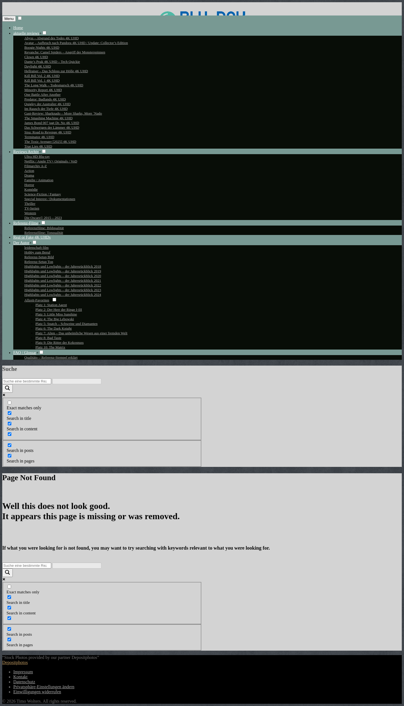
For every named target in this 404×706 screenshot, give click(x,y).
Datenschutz (24, 681)
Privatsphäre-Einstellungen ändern (43, 686)
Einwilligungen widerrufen (37, 691)
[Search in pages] (9, 455)
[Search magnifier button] (7, 388)
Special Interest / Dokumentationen (49, 199)
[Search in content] (9, 423)
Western (30, 213)
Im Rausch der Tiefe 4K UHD (46, 109)
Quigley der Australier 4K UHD (47, 104)
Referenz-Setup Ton (38, 262)
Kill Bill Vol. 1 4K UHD (41, 80)
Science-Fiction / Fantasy (42, 194)
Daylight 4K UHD (37, 66)
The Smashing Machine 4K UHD (48, 118)
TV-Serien (31, 208)
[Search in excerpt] (9, 434)
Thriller (29, 203)
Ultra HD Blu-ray (37, 156)
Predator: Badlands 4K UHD (45, 99)
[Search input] (26, 381)
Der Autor (21, 242)
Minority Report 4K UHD (43, 90)
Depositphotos (15, 662)
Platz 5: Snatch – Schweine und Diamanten (66, 324)
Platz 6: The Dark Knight (53, 328)
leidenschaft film (36, 247)
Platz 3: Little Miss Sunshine (56, 314)
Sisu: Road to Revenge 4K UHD (47, 132)
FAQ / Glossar (24, 352)
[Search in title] (9, 413)
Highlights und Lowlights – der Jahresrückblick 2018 (62, 266)
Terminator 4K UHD (39, 137)
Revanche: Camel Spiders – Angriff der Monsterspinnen (64, 52)
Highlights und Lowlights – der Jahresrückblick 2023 (62, 290)
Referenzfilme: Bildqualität (44, 228)
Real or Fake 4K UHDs (32, 237)
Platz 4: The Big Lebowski (54, 319)
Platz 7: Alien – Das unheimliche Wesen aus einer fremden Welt (81, 333)
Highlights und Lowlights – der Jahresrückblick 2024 (62, 295)
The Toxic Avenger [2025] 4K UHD (50, 141)
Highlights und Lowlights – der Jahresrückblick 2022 (62, 285)
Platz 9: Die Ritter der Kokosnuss (59, 342)
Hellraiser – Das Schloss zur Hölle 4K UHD (56, 71)
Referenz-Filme (25, 223)
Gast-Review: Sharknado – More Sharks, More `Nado (63, 113)
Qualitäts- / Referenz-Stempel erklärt (50, 357)
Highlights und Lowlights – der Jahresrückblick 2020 (62, 276)
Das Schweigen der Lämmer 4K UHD (51, 127)
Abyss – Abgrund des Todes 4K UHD (51, 38)
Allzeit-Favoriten (36, 300)
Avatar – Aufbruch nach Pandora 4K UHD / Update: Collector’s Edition (76, 43)
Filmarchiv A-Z (35, 166)
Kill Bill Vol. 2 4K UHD (41, 76)
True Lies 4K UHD (38, 146)
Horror (29, 185)
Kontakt (20, 676)
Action (29, 171)
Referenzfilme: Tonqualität (43, 233)
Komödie (31, 189)
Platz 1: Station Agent (51, 305)
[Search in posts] (9, 445)
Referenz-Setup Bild (39, 257)
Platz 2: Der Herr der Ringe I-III (58, 309)
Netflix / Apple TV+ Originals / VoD (50, 161)
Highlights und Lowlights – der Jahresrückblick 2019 (62, 271)
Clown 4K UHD (36, 57)
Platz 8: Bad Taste (48, 338)
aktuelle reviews (26, 33)
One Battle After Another (42, 94)
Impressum (23, 671)
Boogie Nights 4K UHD (41, 47)
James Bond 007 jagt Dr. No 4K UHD (51, 123)
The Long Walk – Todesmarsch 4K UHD (53, 85)
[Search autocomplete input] (76, 381)
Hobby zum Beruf (37, 252)
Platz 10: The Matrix (50, 347)
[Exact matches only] (9, 402)
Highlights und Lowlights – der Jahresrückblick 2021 (62, 280)
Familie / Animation (38, 180)
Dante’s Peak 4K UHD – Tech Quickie (52, 62)
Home (18, 27)
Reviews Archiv (26, 151)
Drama (29, 175)
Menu (9, 19)
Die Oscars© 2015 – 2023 (43, 218)
